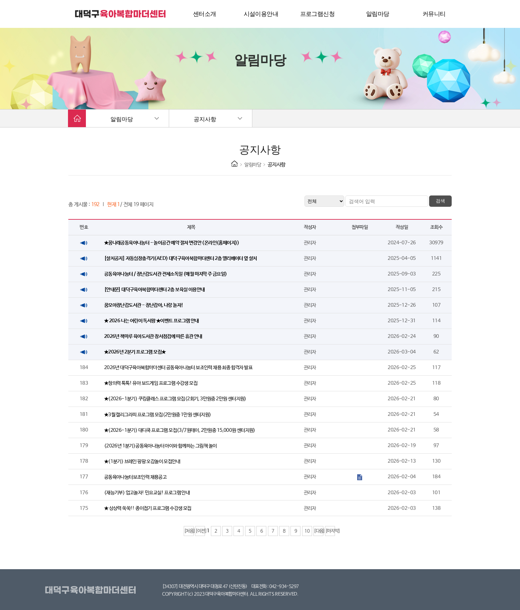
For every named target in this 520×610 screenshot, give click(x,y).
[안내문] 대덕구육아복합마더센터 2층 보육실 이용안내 (154, 289)
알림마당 (121, 119)
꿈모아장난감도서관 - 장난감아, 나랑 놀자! (143, 305)
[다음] (318, 531)
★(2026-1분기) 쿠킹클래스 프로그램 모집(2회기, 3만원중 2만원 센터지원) (175, 399)
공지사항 (205, 119)
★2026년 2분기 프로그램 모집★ (135, 352)
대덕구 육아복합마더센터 (120, 14)
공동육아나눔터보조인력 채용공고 (135, 477)
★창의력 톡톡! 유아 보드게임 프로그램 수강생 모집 (150, 383)
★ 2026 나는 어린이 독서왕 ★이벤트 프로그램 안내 (151, 321)
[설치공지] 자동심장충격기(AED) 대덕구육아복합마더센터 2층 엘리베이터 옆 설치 (180, 258)
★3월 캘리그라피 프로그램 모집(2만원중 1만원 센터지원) (157, 415)
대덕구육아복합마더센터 (91, 590)
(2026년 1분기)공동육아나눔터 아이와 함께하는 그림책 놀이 (160, 446)
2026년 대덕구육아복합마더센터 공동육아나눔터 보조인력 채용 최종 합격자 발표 (178, 367)
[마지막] (330, 531)
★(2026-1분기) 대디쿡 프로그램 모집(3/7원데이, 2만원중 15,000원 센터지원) (179, 430)
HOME (234, 164)
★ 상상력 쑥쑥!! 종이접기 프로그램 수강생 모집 (147, 508)
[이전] (200, 531)
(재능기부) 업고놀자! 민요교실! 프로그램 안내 (147, 493)
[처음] (189, 531)
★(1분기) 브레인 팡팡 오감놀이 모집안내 (142, 461)
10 (306, 531)
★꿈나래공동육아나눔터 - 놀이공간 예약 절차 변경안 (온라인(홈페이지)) (171, 243)
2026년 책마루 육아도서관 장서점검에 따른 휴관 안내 (153, 336)
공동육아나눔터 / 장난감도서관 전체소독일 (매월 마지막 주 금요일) (165, 274)
